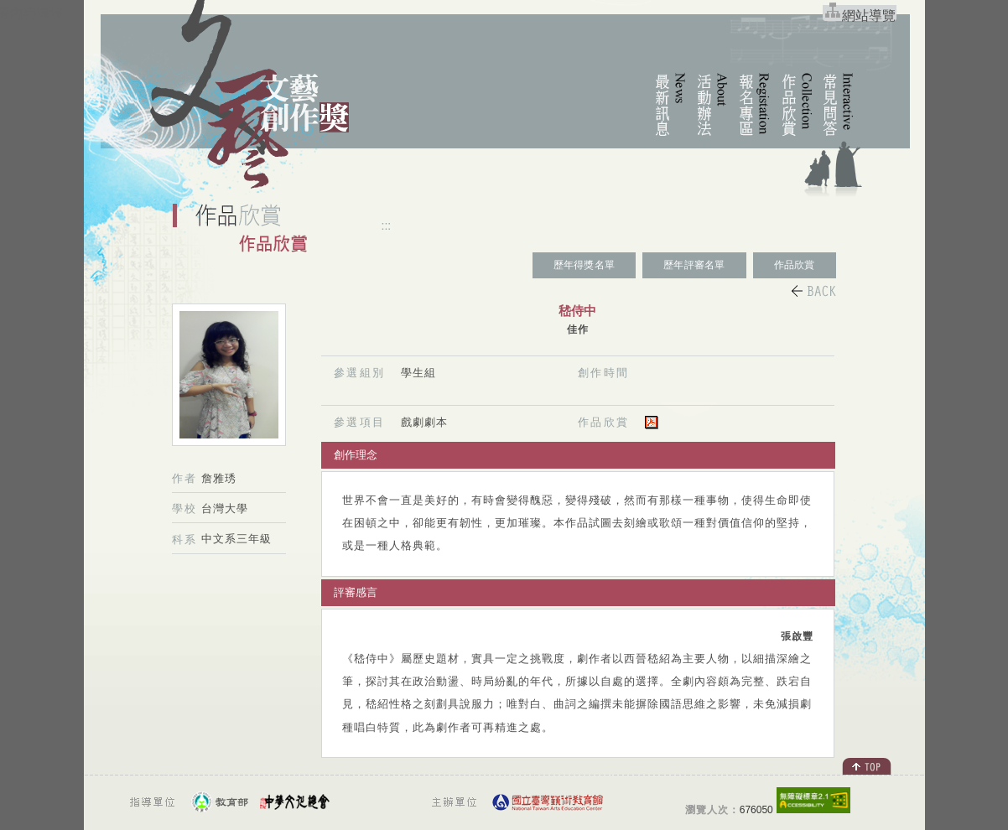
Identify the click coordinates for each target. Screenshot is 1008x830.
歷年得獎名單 (584, 265)
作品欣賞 (794, 265)
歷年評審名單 (694, 265)
